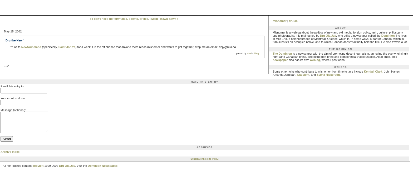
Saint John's (67, 47)
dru (249, 53)
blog (256, 53)
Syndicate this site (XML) (204, 163)
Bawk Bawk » (169, 18)
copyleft (37, 169)
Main (154, 18)
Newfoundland (31, 47)
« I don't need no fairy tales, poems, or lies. (119, 18)
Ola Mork (303, 74)
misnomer (280, 20)
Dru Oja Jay (328, 35)
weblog (315, 59)
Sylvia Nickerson (328, 74)
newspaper (280, 59)
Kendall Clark (373, 71)
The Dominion (282, 53)
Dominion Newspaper (102, 169)
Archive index (10, 155)
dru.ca (293, 20)
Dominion (388, 35)
